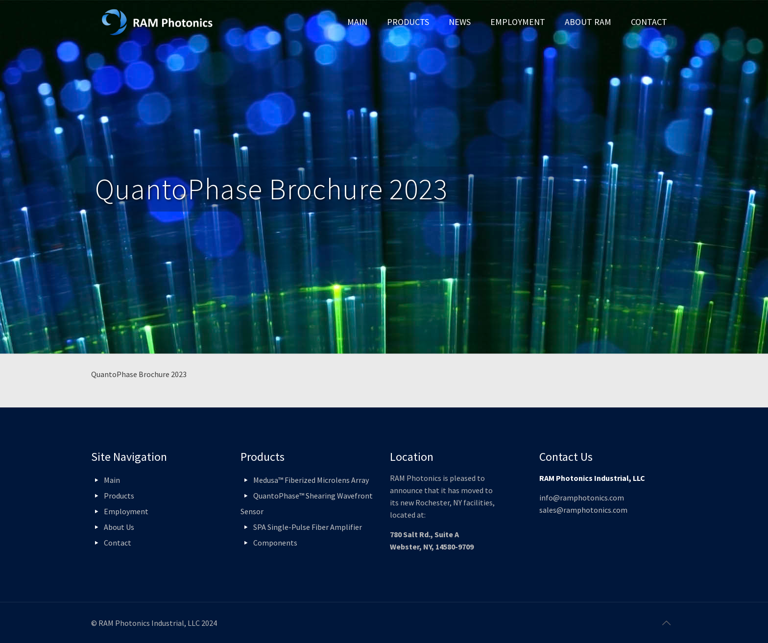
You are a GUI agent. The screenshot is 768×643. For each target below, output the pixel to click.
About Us (119, 527)
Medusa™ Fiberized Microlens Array (311, 480)
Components (275, 543)
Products (119, 495)
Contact (117, 543)
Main (112, 480)
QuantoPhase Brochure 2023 (139, 374)
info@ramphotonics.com (581, 497)
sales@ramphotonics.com (583, 510)
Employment (126, 511)
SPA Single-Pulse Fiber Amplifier (307, 527)
